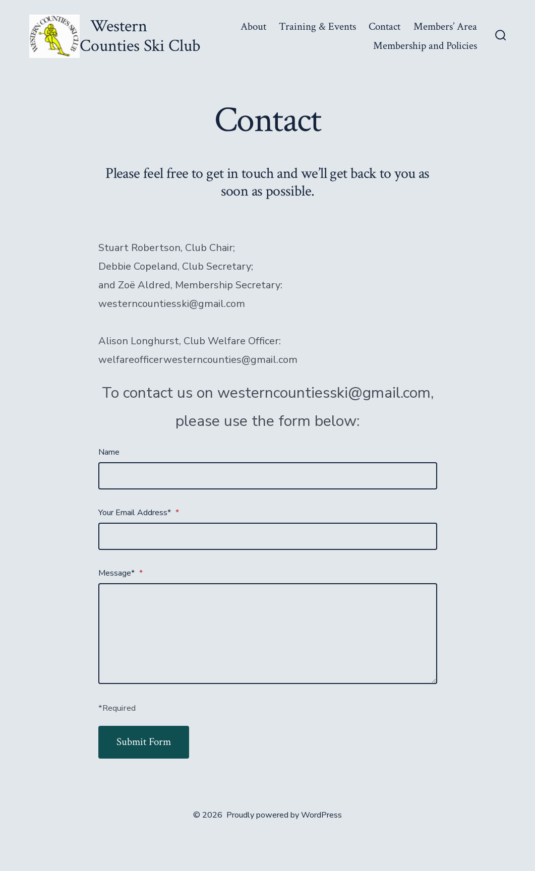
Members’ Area (445, 26)
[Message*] (267, 633)
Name (109, 452)
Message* (120, 573)
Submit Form (143, 742)
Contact (384, 26)
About (253, 26)
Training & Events (317, 26)
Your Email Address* (138, 512)
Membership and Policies (425, 45)
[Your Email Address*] (267, 536)
